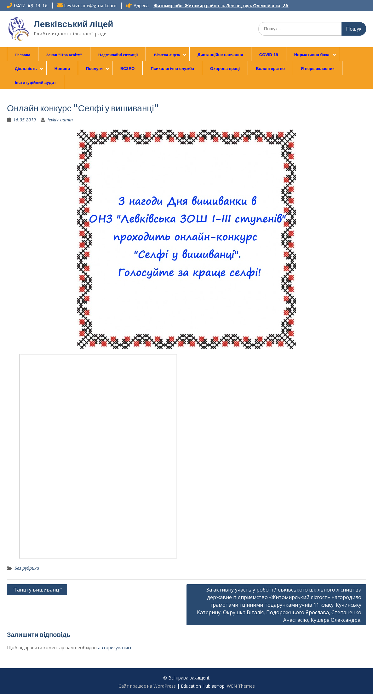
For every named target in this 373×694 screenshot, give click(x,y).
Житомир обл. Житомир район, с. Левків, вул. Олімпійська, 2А (221, 6)
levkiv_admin (60, 120)
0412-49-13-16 (31, 6)
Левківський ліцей (73, 24)
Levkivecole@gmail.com (90, 6)
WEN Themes (241, 686)
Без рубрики (26, 568)
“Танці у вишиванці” (37, 589)
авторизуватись (115, 647)
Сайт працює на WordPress (147, 686)
